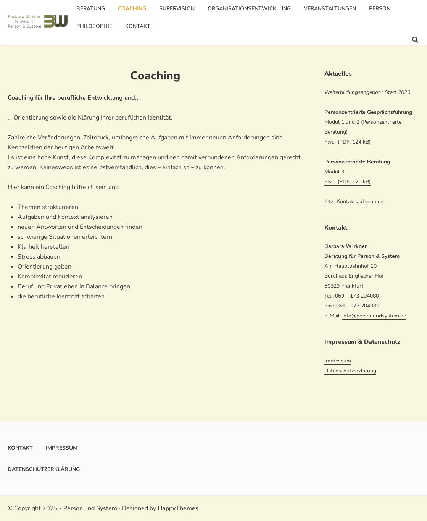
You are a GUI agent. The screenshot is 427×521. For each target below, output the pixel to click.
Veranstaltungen (330, 8)
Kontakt (137, 26)
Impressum (337, 360)
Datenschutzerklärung (350, 370)
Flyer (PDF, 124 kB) (347, 142)
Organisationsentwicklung (249, 8)
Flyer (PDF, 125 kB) (347, 181)
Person (379, 8)
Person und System (90, 508)
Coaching (132, 8)
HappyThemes (178, 508)
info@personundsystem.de (374, 315)
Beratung (90, 8)
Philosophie (94, 26)
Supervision (177, 8)
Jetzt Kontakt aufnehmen (353, 201)
